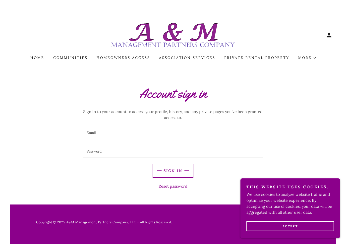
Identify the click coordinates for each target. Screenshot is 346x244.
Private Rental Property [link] (256, 57)
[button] (329, 35)
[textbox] (173, 132)
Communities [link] (70, 57)
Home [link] (37, 57)
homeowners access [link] (123, 57)
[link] (173, 34)
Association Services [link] (187, 57)
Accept (290, 226)
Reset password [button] (173, 186)
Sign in (173, 170)
